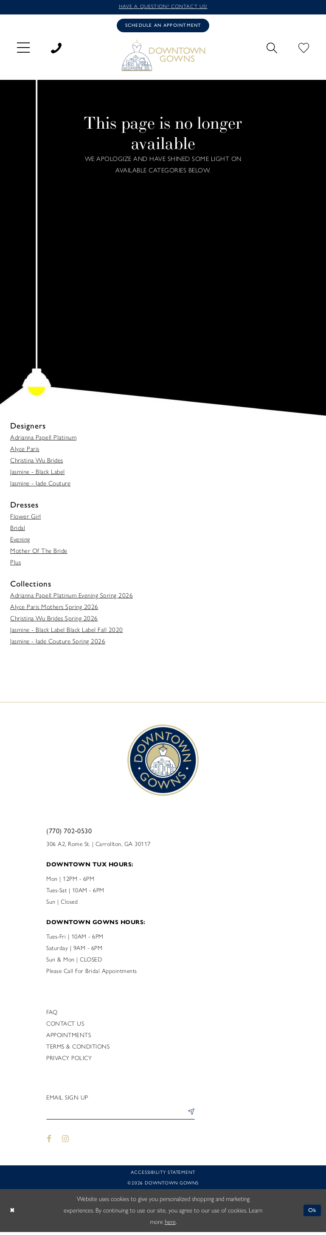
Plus (15, 564)
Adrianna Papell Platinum (43, 439)
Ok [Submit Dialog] (312, 1213)
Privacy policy (69, 1060)
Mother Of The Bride (38, 553)
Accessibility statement (163, 1175)
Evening (20, 541)
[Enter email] (120, 1115)
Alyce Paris (24, 451)
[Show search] (272, 48)
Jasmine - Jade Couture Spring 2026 (57, 643)
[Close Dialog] (12, 1213)
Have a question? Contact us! (163, 7)
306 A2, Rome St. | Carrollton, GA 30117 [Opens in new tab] (98, 846)
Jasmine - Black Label (37, 474)
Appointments (68, 1037)
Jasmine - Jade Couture (40, 485)
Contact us (65, 1025)
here (170, 1225)
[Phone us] (56, 48)
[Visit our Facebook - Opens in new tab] (49, 1142)
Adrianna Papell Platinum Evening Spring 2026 (71, 597)
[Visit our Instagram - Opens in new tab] (66, 1142)
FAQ (52, 1014)
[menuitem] (23, 48)
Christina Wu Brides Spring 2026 (54, 620)
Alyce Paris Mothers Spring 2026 (54, 609)
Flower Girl (25, 518)
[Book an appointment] (163, 26)
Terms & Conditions (78, 1048)
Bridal (17, 530)
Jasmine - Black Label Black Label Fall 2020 (66, 632)
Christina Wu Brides (36, 462)
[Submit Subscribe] (189, 1115)
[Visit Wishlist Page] (304, 48)
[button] (23, 48)
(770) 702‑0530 (69, 832)
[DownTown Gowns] (163, 57)
